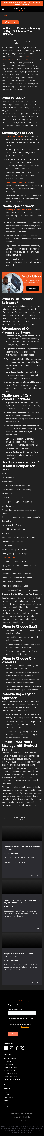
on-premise (26, 59)
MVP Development (10, 22)
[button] (3, 9)
